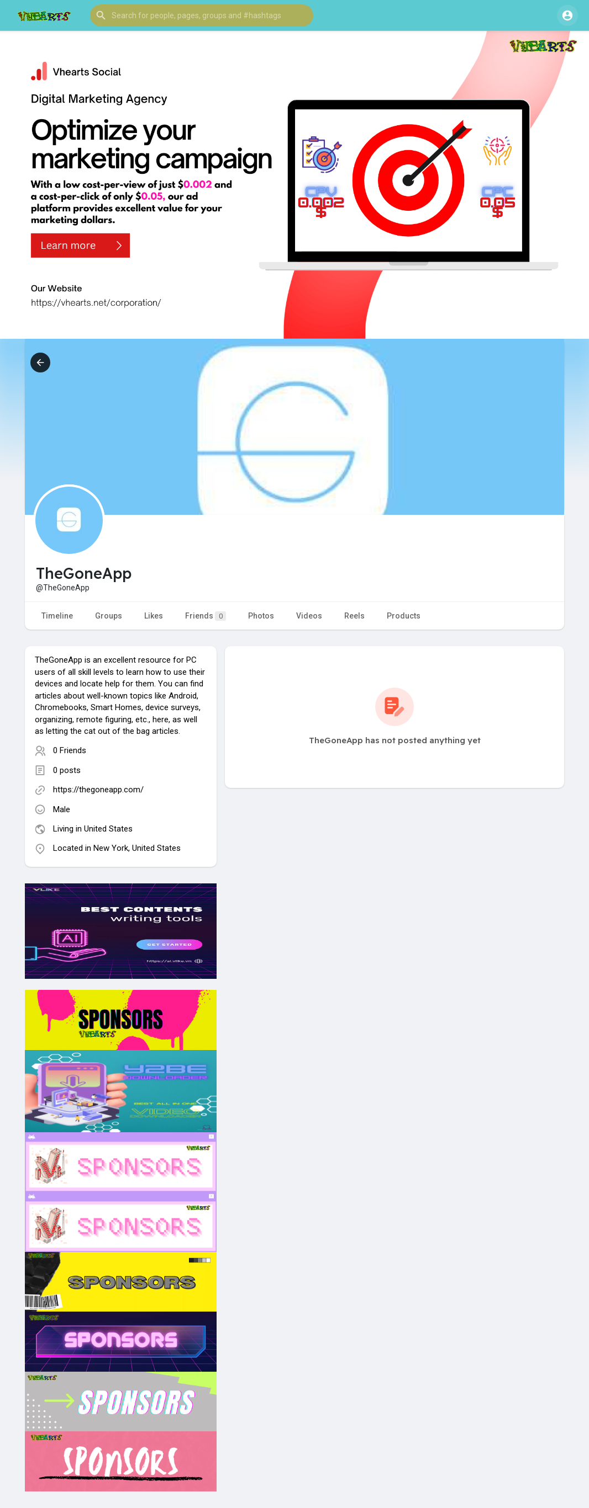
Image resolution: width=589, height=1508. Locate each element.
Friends (205, 616)
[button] (201, 15)
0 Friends (69, 750)
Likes (153, 615)
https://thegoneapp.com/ (98, 790)
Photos (261, 615)
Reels (354, 615)
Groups (108, 615)
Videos (309, 615)
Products (403, 615)
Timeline (57, 615)
